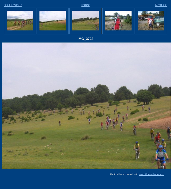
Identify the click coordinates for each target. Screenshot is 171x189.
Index (85, 5)
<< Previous (13, 5)
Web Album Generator (151, 174)
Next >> (161, 5)
